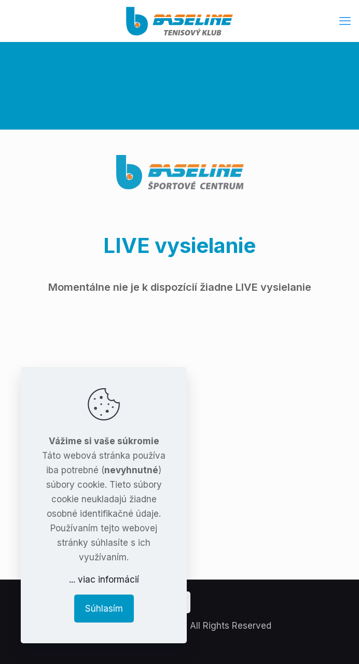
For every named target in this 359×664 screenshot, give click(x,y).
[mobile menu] (345, 21)
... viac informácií (104, 579)
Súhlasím (104, 608)
